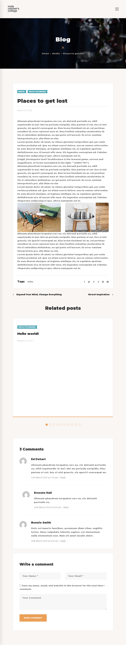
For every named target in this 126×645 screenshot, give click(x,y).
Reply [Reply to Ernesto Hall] (66, 507)
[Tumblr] (98, 282)
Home (45, 53)
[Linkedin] (103, 282)
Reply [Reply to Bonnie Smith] (63, 541)
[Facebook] (84, 282)
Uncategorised (37, 92)
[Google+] (94, 282)
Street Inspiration (99, 294)
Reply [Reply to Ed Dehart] (63, 477)
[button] (47, 425)
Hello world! (28, 334)
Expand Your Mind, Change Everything (39, 294)
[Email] (107, 282)
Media (56, 53)
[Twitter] (89, 282)
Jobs (30, 281)
